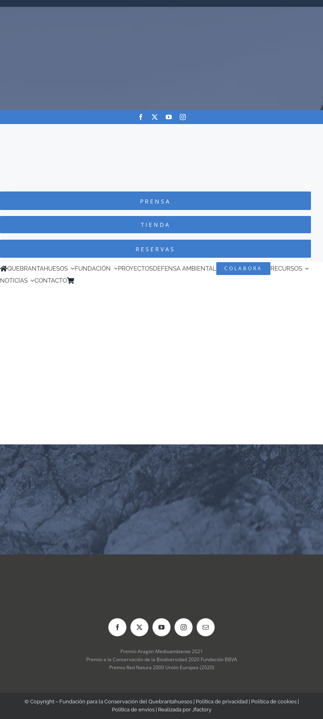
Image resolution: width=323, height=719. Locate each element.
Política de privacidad (222, 702)
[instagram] (183, 117)
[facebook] (141, 117)
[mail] (206, 627)
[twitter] (155, 117)
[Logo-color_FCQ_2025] (161, 131)
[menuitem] (89, 280)
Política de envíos (133, 710)
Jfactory (201, 710)
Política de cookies (274, 702)
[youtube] (169, 117)
